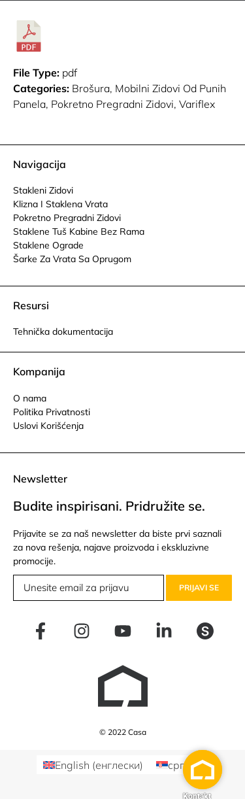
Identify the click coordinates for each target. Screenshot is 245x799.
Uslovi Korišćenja (48, 426)
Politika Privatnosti (51, 412)
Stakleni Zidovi (43, 190)
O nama (29, 398)
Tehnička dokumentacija (63, 331)
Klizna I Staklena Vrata (60, 204)
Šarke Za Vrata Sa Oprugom (72, 259)
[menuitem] (93, 764)
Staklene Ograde (48, 245)
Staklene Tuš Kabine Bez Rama (78, 231)
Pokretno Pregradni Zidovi (67, 218)
